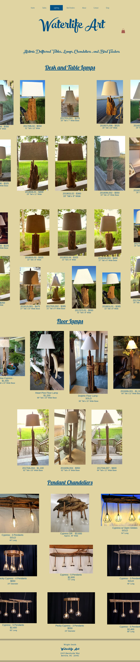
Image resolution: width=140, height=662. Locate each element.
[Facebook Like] (118, 657)
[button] (123, 31)
